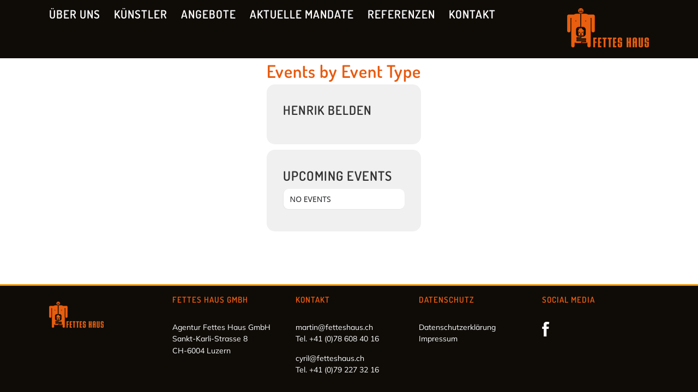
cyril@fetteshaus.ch (330, 358)
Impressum (438, 339)
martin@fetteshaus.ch (334, 327)
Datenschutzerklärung (457, 327)
